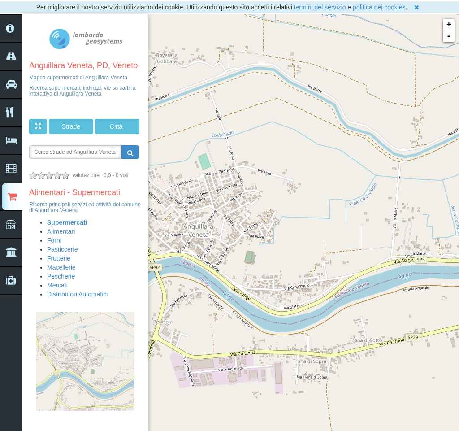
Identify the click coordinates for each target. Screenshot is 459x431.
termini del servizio (320, 7)
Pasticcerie (62, 249)
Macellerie (61, 267)
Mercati (57, 285)
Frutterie (58, 258)
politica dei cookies (379, 7)
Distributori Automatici (77, 294)
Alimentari (61, 231)
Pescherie (61, 276)
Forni (54, 240)
